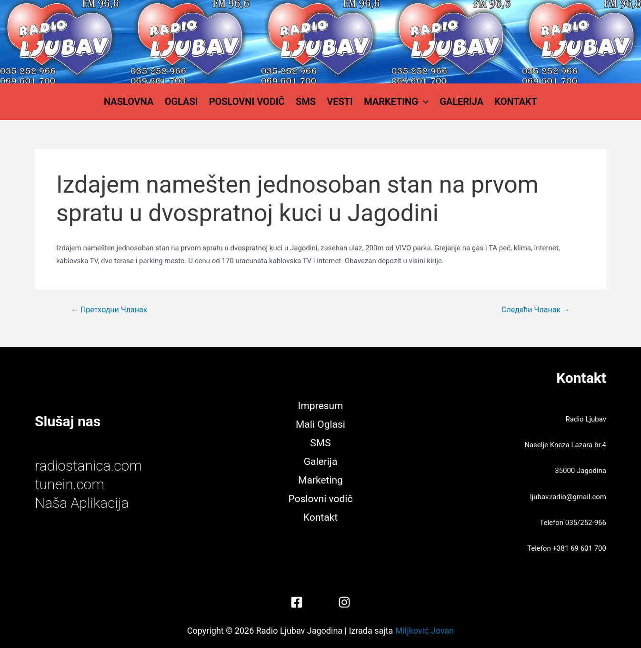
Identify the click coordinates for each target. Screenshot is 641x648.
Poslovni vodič (249, 102)
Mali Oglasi (320, 425)
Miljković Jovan (424, 631)
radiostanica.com (88, 465)
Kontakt (510, 102)
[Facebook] (296, 602)
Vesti (339, 102)
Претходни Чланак (109, 312)
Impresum (320, 406)
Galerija (458, 102)
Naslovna (134, 102)
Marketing (393, 102)
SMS (307, 102)
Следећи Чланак (535, 312)
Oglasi (185, 102)
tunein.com (69, 484)
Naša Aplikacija (82, 502)
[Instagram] (344, 602)
